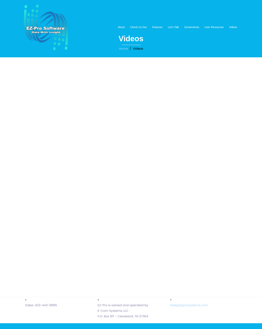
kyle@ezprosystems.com (189, 305)
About (121, 27)
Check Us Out (138, 27)
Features (157, 27)
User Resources (214, 27)
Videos (233, 27)
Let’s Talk (173, 27)
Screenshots (191, 27)
